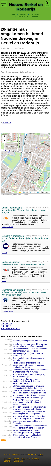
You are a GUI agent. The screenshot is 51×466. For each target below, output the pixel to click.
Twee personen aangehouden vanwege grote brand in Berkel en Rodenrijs (29, 408)
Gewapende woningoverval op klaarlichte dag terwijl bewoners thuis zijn (30, 350)
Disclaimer (18, 461)
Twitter (16, 459)
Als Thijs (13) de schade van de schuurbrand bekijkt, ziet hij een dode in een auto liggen (29, 402)
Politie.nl (6, 122)
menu (3, 4)
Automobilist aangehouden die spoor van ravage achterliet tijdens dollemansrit (30, 427)
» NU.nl (4, 253)
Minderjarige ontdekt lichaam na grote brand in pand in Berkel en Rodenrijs (29, 396)
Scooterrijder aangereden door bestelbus (30, 341)
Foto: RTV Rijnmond (10, 328)
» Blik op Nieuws (7, 227)
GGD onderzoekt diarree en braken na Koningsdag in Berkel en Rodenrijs (28, 387)
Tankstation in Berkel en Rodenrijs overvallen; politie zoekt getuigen (27, 431)
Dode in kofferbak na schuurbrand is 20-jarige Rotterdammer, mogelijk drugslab (29, 392)
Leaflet (22, 192)
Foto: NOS (6, 326)
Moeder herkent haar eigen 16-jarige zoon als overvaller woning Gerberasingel (30, 345)
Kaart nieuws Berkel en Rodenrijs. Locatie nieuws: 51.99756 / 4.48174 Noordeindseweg (25, 163)
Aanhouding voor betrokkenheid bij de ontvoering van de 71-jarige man (29, 413)
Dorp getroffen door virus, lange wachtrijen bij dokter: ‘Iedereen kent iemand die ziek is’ (28, 381)
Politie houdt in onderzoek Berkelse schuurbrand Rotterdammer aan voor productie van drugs (28, 365)
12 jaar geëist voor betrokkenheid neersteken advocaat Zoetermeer (27, 436)
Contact (7, 459)
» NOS (4, 281)
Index (13, 14)
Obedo (40, 454)
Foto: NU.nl (6, 324)
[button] (25, 160)
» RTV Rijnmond (7, 311)
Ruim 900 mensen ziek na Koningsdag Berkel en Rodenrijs (29, 375)
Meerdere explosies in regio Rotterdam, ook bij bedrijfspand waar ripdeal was (29, 417)
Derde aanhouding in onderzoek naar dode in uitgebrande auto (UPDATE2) (30, 371)
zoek (47, 6)
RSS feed (25, 459)
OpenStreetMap (35, 192)
